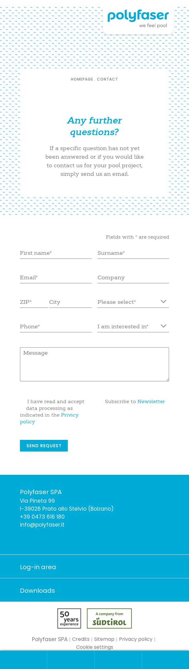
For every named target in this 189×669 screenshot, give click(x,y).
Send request (44, 446)
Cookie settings (94, 647)
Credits (81, 639)
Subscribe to (135, 401)
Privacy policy (135, 639)
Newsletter (151, 401)
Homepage (82, 79)
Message (94, 364)
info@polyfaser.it (42, 524)
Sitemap (104, 639)
